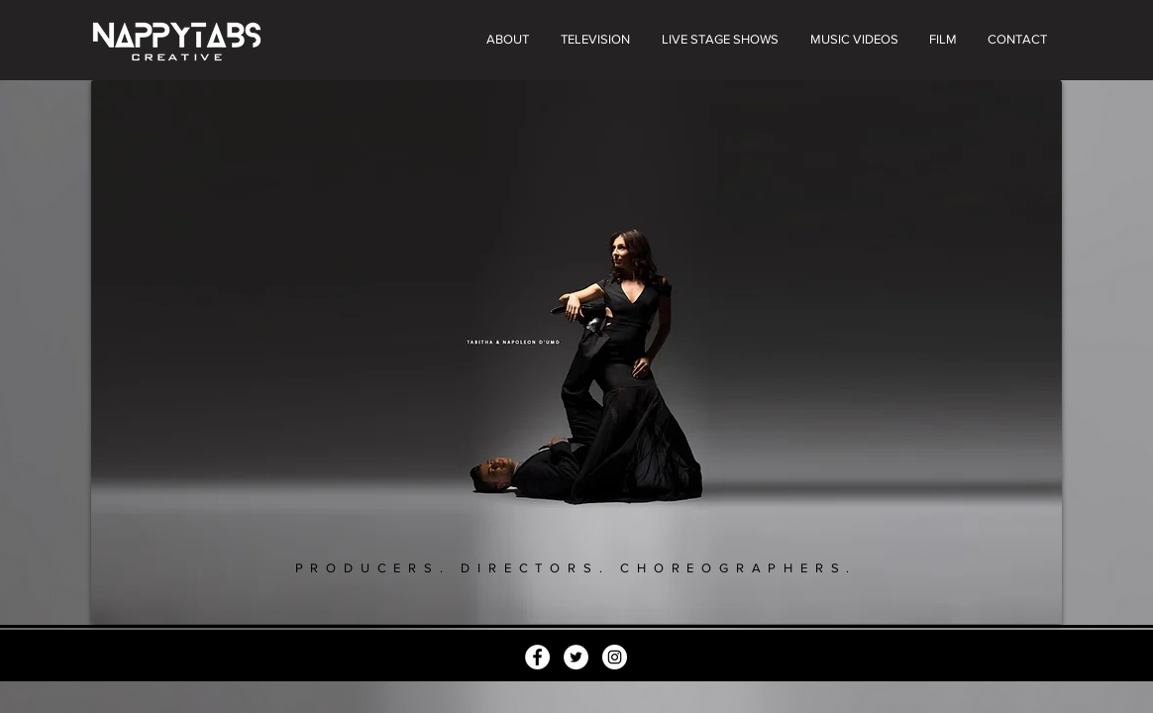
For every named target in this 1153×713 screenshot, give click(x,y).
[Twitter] (576, 657)
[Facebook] (537, 657)
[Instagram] (614, 657)
